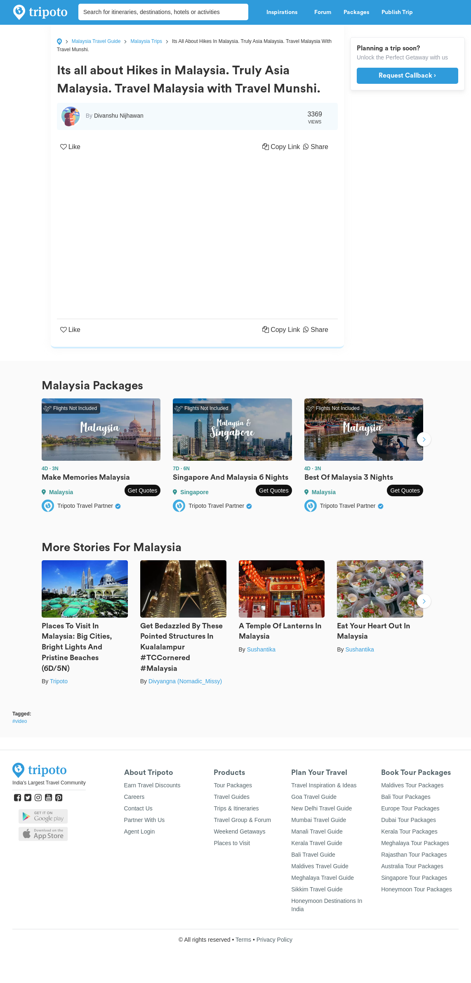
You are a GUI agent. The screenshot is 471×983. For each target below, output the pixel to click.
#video (19, 721)
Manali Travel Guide (317, 831)
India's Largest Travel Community (49, 783)
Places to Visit (232, 843)
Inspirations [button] (284, 12)
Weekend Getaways (239, 831)
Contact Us (138, 808)
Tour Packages (233, 785)
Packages (356, 12)
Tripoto (59, 681)
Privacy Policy (274, 939)
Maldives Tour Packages (412, 785)
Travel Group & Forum (242, 820)
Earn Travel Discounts (152, 785)
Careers (134, 797)
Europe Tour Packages (410, 808)
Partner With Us (144, 820)
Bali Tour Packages (406, 797)
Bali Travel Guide (313, 854)
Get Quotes (143, 490)
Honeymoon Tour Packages (416, 889)
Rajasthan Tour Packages (414, 854)
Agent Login (139, 831)
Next (424, 440)
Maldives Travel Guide (320, 866)
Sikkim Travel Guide (316, 889)
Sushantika (261, 649)
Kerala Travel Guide (316, 843)
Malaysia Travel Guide (96, 41)
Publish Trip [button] (399, 12)
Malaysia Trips (146, 41)
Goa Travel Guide (314, 797)
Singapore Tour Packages (414, 877)
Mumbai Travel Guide (318, 820)
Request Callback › (407, 75)
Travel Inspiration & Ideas (323, 785)
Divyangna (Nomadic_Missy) (185, 681)
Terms (243, 939)
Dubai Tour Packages (408, 820)
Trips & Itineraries (236, 808)
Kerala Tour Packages (409, 831)
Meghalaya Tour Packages (415, 843)
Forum (322, 12)
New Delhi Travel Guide (321, 808)
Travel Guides (232, 797)
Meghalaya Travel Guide (322, 877)
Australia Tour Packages (412, 866)
